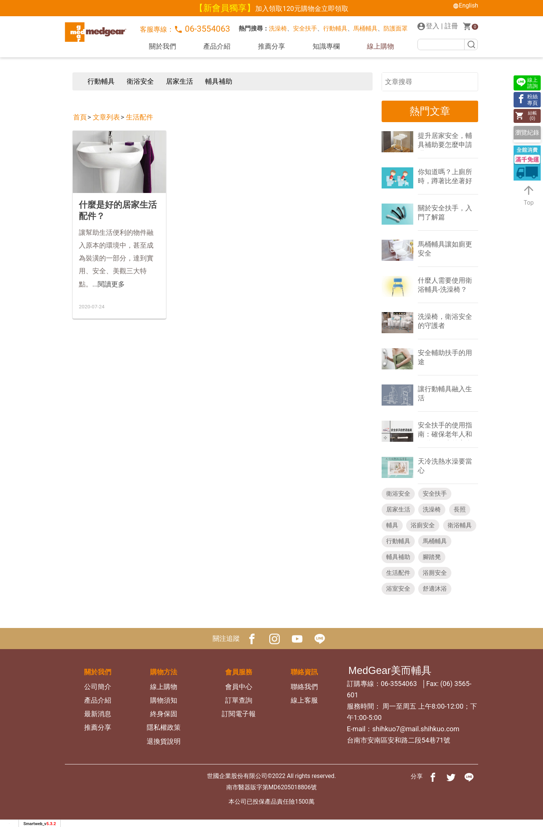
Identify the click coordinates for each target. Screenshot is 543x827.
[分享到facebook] (433, 776)
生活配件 (139, 117)
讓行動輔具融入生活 (445, 393)
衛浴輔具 (460, 525)
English (465, 5)
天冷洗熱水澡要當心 (445, 465)
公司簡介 (97, 687)
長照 (460, 509)
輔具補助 (218, 81)
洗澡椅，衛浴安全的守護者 (445, 320)
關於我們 (162, 46)
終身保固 (163, 714)
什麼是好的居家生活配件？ (118, 210)
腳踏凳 (432, 557)
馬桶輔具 (365, 28)
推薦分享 (271, 46)
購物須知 (163, 700)
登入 (428, 26)
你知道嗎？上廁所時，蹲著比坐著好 (445, 176)
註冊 (451, 26)
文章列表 (106, 117)
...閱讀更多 (108, 284)
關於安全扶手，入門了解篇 (445, 212)
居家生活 (179, 81)
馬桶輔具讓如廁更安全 (445, 248)
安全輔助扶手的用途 (445, 357)
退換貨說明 (164, 741)
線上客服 (304, 700)
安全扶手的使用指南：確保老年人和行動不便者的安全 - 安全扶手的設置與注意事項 (447, 430)
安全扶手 (305, 28)
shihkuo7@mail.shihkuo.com (415, 729)
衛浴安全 (140, 81)
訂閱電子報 (239, 714)
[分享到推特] (451, 776)
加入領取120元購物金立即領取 (301, 8)
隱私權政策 (164, 727)
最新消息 (97, 714)
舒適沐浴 (435, 588)
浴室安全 (398, 588)
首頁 (80, 117)
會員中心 (238, 687)
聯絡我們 (304, 687)
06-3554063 (202, 29)
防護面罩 (395, 28)
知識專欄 (326, 46)
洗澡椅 (278, 28)
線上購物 (380, 46)
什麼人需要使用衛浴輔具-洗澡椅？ (445, 284)
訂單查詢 (238, 700)
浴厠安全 (435, 572)
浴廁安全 (423, 525)
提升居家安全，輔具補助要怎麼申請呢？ (445, 141)
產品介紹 (216, 46)
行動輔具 (335, 28)
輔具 (392, 525)
